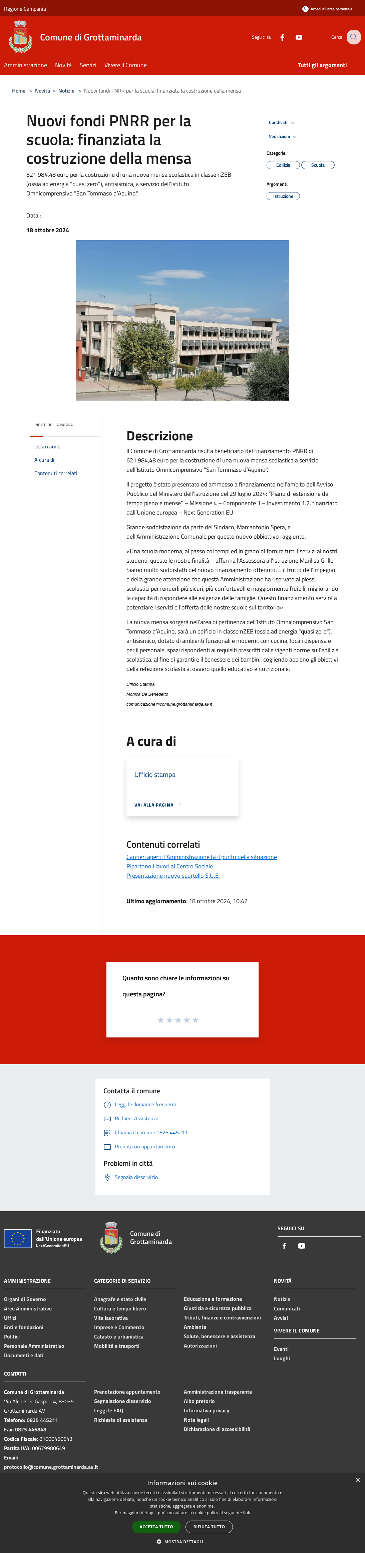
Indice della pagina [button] (53, 425)
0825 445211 (42, 1420)
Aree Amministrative (28, 1308)
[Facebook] (277, 36)
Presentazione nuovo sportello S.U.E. (173, 875)
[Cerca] (353, 37)
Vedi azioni (284, 137)
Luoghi (282, 1358)
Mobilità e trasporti (116, 1346)
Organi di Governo (25, 1299)
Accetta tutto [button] (156, 1527)
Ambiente (195, 1327)
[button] (182, 1541)
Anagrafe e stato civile (120, 1299)
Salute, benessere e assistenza (219, 1336)
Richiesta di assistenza (120, 1420)
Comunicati (287, 1308)
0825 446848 (30, 1429)
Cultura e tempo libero (120, 1308)
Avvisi (281, 1318)
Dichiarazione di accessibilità (217, 1429)
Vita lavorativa (111, 1318)
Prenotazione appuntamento (127, 1392)
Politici (12, 1336)
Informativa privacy (206, 1410)
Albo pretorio (199, 1401)
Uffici (10, 1318)
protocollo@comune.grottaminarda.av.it (51, 1467)
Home (18, 91)
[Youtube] (293, 36)
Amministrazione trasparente (218, 1392)
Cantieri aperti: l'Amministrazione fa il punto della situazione (201, 856)
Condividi (282, 123)
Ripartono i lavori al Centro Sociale (169, 866)
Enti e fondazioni (23, 1327)
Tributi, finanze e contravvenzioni (222, 1317)
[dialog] (182, 1513)
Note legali (196, 1420)
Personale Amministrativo (34, 1346)
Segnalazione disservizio (122, 1401)
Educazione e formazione (213, 1299)
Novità (42, 91)
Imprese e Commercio (119, 1327)
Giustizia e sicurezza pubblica (218, 1308)
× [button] (357, 1480)
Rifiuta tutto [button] (209, 1527)
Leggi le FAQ (108, 1410)
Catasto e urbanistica (118, 1336)
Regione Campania (25, 9)
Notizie (66, 91)
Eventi (281, 1349)
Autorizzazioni (200, 1346)
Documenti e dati (23, 1355)
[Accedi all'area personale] (327, 9)
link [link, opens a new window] (246, 1513)
